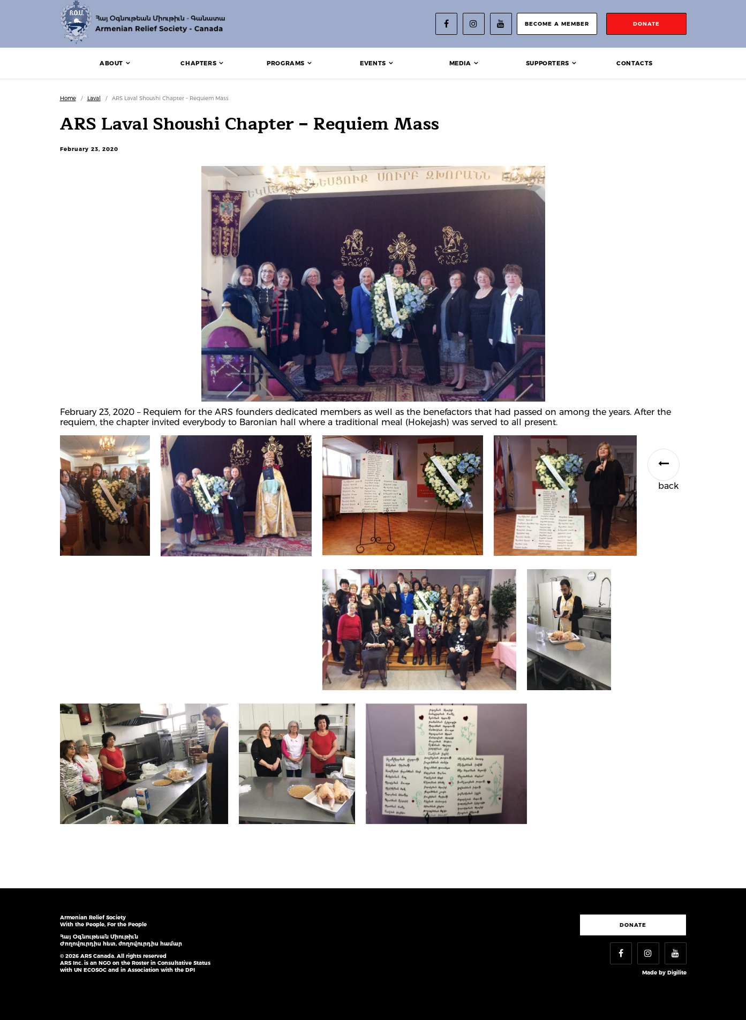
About (111, 63)
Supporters (547, 63)
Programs (286, 63)
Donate (633, 924)
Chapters (198, 63)
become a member (557, 23)
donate (646, 23)
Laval (94, 98)
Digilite (677, 972)
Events (373, 63)
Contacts (634, 63)
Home (68, 98)
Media (460, 63)
